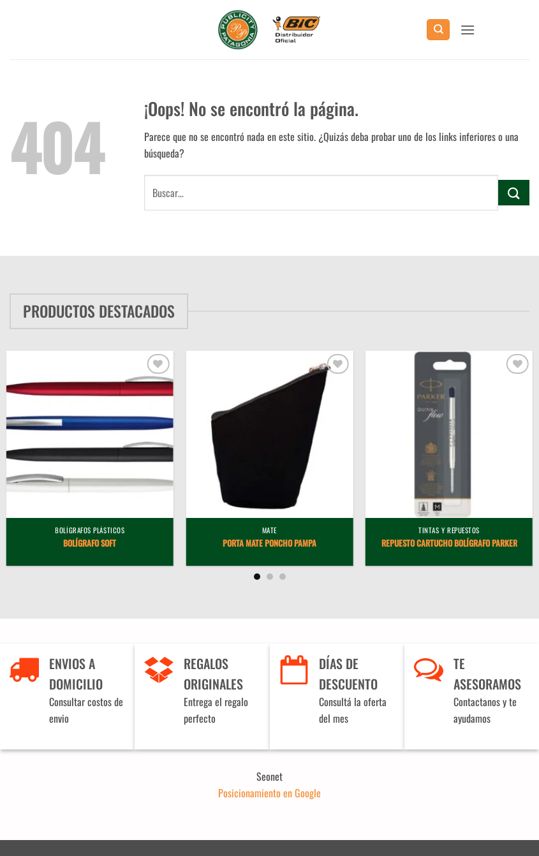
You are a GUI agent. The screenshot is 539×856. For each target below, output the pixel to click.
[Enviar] (513, 192)
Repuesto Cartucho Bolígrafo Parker (449, 543)
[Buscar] (438, 29)
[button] (467, 29)
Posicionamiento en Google (269, 793)
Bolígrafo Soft (89, 543)
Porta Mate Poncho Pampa (269, 543)
